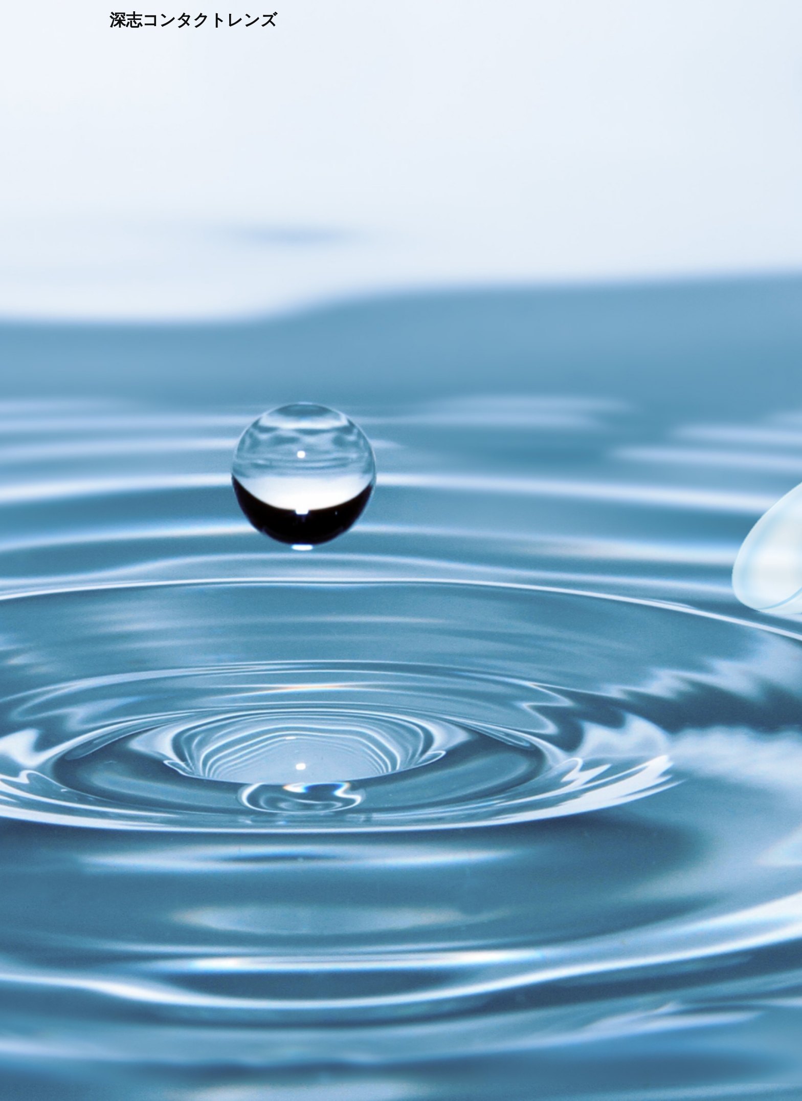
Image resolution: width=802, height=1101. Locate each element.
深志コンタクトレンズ (193, 20)
